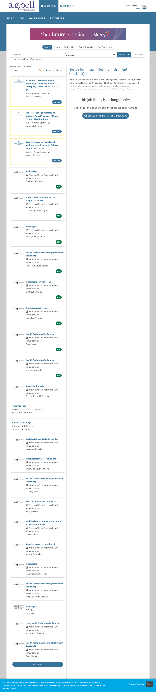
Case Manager (19, 405)
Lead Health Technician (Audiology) (43, 623)
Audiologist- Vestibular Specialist (42, 439)
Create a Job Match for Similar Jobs (105, 115)
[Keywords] (37, 55)
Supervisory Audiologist (37, 308)
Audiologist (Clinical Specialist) (41, 458)
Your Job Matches (86, 47)
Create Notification (54, 70)
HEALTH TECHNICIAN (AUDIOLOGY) (42, 501)
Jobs (21, 18)
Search (47, 47)
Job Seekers (48, 6)
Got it (149, 684)
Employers (67, 6)
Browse (57, 47)
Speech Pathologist (35, 386)
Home (10, 18)
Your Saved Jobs (105, 47)
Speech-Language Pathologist (40, 544)
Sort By (15, 70)
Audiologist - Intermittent (38, 281)
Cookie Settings (136, 684)
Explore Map (69, 47)
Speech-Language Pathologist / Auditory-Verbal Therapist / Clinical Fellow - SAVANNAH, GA (42, 115)
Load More (37, 664)
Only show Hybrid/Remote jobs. (28, 59)
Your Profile (37, 18)
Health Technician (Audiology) (40, 334)
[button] (138, 55)
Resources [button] (57, 18)
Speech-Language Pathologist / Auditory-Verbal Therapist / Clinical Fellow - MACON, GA (42, 145)
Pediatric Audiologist (22, 422)
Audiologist (31, 171)
